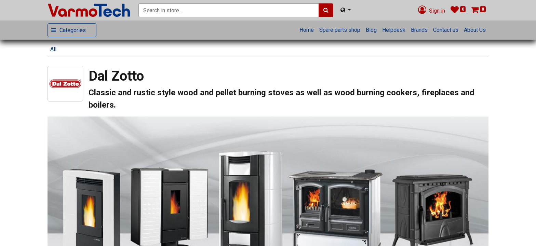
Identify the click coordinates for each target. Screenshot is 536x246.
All (53, 49)
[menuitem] (307, 30)
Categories (72, 30)
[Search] (326, 10)
